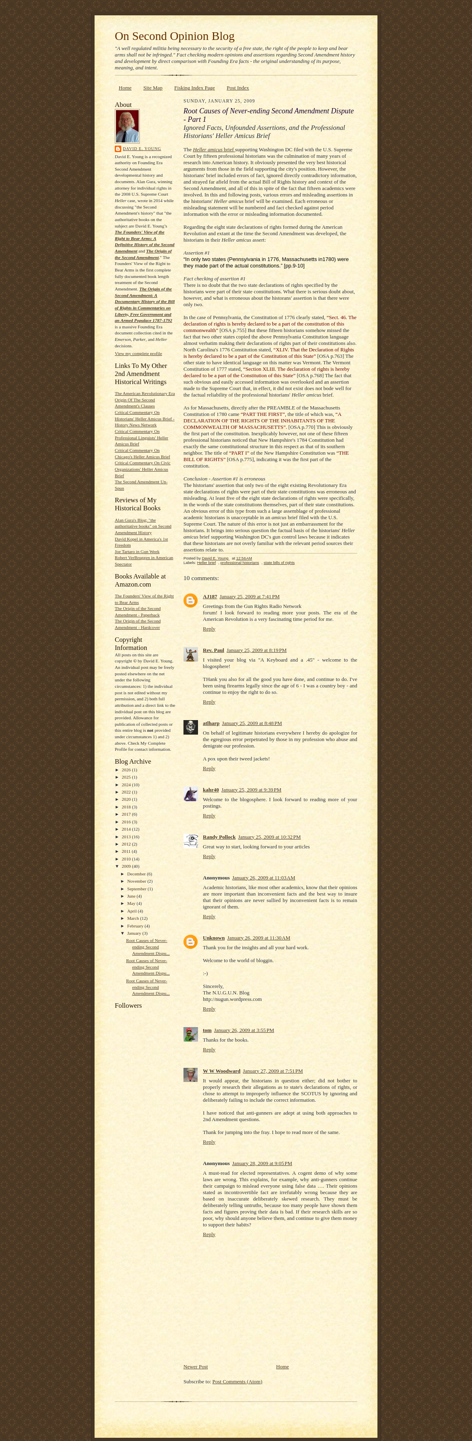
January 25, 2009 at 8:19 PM (257, 650)
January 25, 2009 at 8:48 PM (252, 723)
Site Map (152, 88)
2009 (127, 866)
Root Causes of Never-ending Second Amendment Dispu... (148, 946)
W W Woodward (221, 1071)
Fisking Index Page (194, 88)
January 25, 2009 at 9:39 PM (251, 790)
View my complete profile (138, 353)
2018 (127, 806)
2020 (127, 799)
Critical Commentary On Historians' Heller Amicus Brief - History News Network (145, 418)
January (135, 933)
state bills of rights (279, 562)
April (132, 910)
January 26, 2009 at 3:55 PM (244, 1030)
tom (207, 1030)
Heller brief (206, 562)
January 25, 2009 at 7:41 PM (249, 596)
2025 (127, 777)
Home (125, 88)
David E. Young (142, 148)
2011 (127, 851)
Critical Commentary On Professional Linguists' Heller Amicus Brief (141, 437)
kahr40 (211, 790)
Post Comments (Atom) (238, 1381)
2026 (127, 769)
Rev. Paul (213, 650)
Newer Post (195, 1367)
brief (214, 149)
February (136, 925)
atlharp (211, 723)
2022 (127, 791)
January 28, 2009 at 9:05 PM (262, 1163)
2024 (127, 784)
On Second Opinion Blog (175, 35)
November (137, 881)
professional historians (239, 562)
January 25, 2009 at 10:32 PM (269, 837)
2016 (127, 821)
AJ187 (210, 596)
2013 (127, 836)
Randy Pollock (219, 837)
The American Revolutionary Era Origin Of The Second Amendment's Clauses (145, 399)
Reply (209, 629)
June (132, 896)
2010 (127, 858)
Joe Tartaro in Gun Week (137, 551)
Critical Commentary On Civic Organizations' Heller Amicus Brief (143, 469)
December (137, 873)
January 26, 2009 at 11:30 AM (258, 938)
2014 (127, 829)
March (133, 918)
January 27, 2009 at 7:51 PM (273, 1071)
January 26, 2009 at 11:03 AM (263, 878)
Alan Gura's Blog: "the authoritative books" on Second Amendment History (143, 526)
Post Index (238, 88)
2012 (127, 844)
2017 (127, 814)
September (137, 888)
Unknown (214, 938)
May (132, 903)
